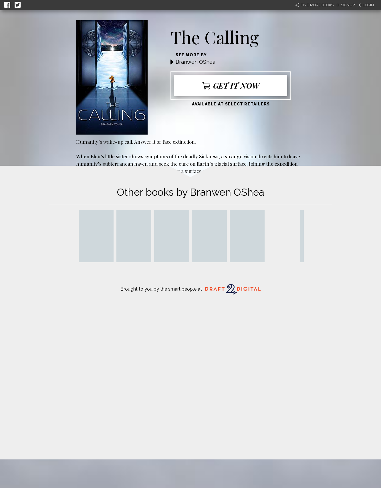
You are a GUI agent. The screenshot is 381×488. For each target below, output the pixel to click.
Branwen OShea (195, 62)
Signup (345, 5)
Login (366, 5)
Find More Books (314, 5)
